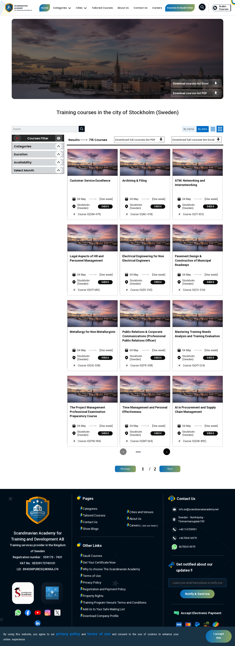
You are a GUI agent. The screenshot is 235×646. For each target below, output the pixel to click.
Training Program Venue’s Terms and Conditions (113, 602)
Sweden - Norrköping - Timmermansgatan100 (188, 519)
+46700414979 (184, 538)
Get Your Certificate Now (98, 562)
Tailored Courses (102, 8)
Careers (157, 8)
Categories (62, 8)
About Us (123, 8)
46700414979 (183, 547)
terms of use (99, 634)
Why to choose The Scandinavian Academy (110, 569)
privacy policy (68, 634)
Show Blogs (89, 528)
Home (44, 8)
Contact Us (140, 8)
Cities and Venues (140, 512)
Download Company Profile (99, 616)
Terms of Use (90, 576)
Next (170, 468)
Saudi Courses (91, 556)
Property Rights (91, 596)
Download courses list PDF (196, 93)
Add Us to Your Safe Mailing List (102, 609)
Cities (81, 8)
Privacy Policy (90, 582)
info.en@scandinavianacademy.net (195, 509)
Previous (125, 468)
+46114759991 (184, 529)
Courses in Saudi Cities (180, 7)
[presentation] (123, 451)
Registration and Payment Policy (103, 589)
